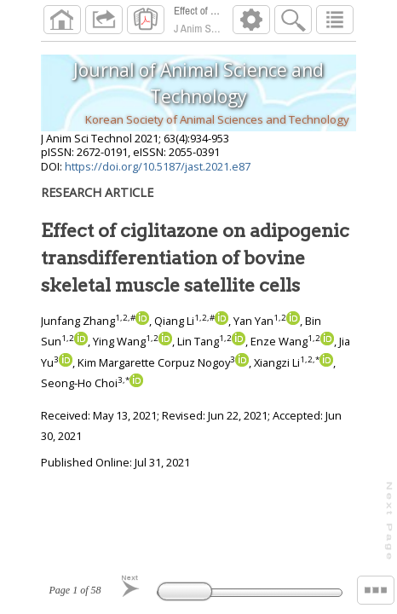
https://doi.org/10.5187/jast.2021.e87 (157, 166)
